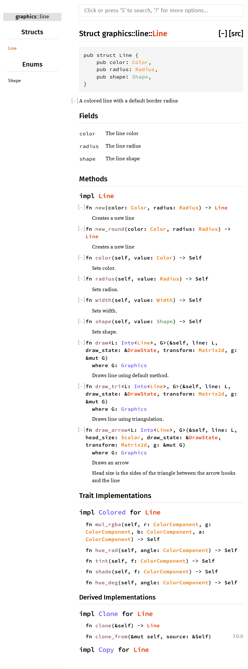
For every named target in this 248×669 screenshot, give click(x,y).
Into (127, 342)
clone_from (111, 636)
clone (103, 625)
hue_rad (106, 550)
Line (12, 48)
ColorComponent (176, 524)
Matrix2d (211, 350)
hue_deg (106, 582)
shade (103, 571)
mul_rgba (108, 524)
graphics (26, 16)
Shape (14, 81)
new (100, 207)
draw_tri (108, 386)
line (44, 17)
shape (103, 321)
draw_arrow (111, 430)
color (103, 257)
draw (101, 342)
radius (105, 278)
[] (224, 33)
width (103, 300)
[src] (236, 33)
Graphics (134, 365)
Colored (112, 512)
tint (101, 561)
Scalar (130, 437)
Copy (106, 649)
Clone (108, 614)
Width (165, 300)
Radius (145, 69)
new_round (109, 229)
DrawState (142, 350)
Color (140, 62)
